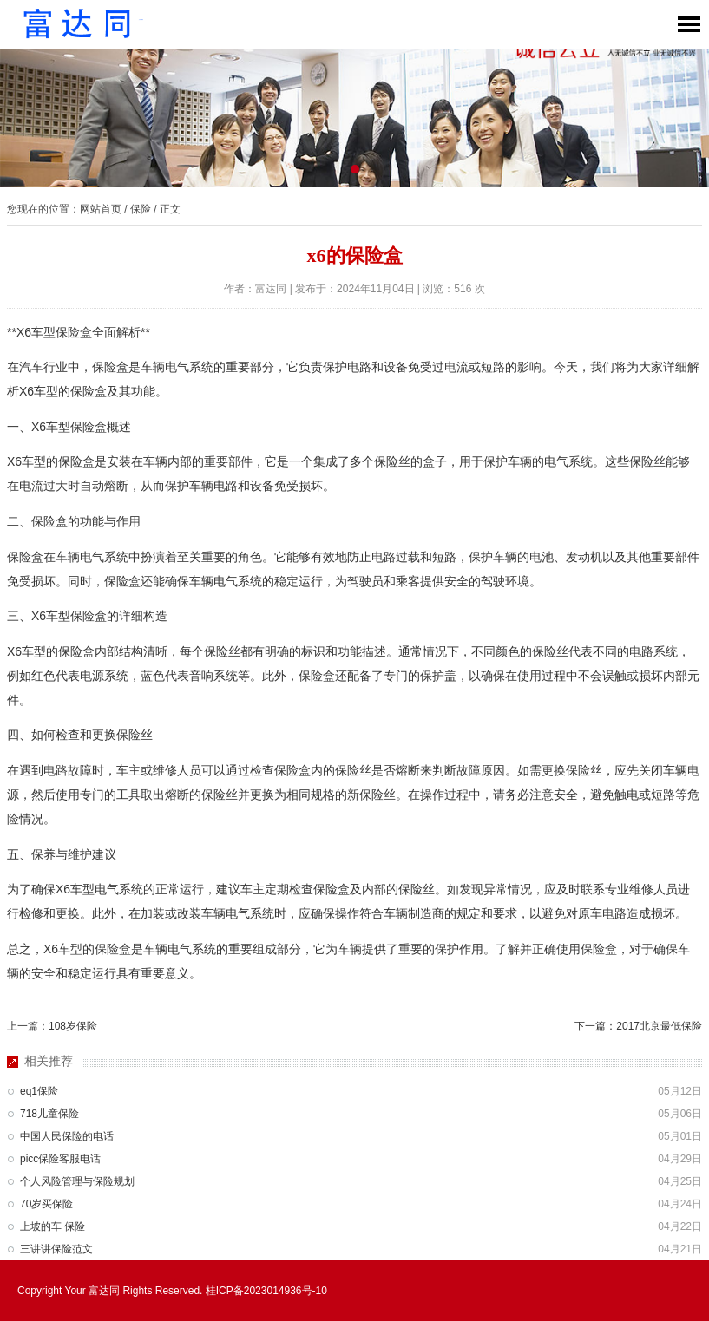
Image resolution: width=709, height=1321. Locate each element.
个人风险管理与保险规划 (77, 1181)
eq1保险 (39, 1091)
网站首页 (100, 209)
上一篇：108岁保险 (52, 1026)
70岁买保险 (46, 1204)
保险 (140, 209)
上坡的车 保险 (52, 1226)
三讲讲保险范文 (56, 1249)
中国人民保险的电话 (67, 1136)
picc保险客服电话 (60, 1159)
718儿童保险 (49, 1114)
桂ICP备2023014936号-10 (266, 1291)
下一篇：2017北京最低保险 (638, 1026)
